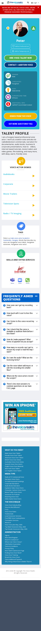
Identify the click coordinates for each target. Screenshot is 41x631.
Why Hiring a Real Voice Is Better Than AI (18, 562)
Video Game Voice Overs (13, 499)
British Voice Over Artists (13, 460)
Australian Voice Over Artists (14, 462)
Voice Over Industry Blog (13, 505)
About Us (8, 522)
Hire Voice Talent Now (20, 58)
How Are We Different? (12, 507)
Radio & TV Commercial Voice (14, 477)
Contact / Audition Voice (20, 65)
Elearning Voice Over (12, 497)
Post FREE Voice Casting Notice (15, 518)
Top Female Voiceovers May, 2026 (16, 529)
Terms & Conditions (11, 546)
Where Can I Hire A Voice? (13, 542)
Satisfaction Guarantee (12, 544)
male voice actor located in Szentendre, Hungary (16, 239)
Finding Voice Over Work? (13, 553)
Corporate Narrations (12, 484)
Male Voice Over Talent (12, 453)
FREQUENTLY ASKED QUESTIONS (18, 297)
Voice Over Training (11, 555)
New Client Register (11, 538)
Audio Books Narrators (12, 486)
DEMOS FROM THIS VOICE (20, 116)
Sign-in (7, 535)
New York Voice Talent (12, 468)
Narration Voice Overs (12, 479)
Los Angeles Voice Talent (13, 471)
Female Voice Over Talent (13, 455)
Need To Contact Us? (12, 540)
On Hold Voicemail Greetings (14, 481)
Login (35, 3)
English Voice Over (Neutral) (14, 466)
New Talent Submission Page (14, 551)
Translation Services (11, 520)
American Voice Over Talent (14, 458)
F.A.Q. (7, 509)
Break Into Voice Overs (12, 557)
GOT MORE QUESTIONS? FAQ (20, 124)
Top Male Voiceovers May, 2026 (15, 527)
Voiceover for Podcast (12, 494)
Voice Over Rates (10, 512)
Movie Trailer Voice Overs (13, 492)
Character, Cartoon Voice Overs (15, 490)
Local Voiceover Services (13, 516)
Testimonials (9, 514)
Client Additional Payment (13, 559)
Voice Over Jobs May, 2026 (13, 525)
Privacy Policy (9, 548)
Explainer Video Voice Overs (14, 488)
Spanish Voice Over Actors (13, 464)
